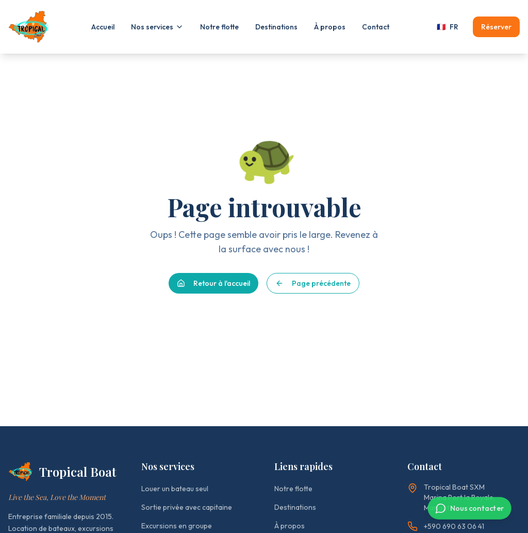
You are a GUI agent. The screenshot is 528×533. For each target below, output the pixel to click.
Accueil (102, 26)
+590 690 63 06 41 (445, 526)
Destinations (276, 26)
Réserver (496, 26)
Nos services (157, 26)
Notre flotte (219, 26)
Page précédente (313, 283)
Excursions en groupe (176, 525)
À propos (329, 26)
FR (447, 27)
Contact (375, 26)
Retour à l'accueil (213, 283)
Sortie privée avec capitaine (186, 507)
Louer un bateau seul (174, 488)
